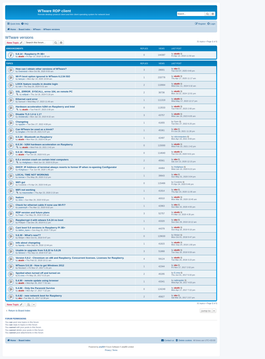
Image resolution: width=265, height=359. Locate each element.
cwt (20, 86)
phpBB (101, 347)
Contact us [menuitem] (167, 340)
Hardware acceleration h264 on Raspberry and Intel (45, 106)
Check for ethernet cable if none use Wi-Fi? (41, 205)
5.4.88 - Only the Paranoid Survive (35, 288)
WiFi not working (25, 189)
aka (175, 68)
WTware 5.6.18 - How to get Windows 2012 (40, 265)
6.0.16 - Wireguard (26, 152)
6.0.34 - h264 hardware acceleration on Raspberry (44, 144)
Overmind (22, 71)
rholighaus (27, 162)
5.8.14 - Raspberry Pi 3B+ (30, 54)
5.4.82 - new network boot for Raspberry (39, 295)
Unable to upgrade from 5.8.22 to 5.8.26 (38, 250)
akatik (21, 56)
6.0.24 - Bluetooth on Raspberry (34, 137)
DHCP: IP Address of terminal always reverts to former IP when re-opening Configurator (66, 167)
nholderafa (23, 117)
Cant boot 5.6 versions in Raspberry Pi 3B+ (40, 227)
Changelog (22, 121)
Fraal (20, 215)
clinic (20, 200)
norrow (21, 177)
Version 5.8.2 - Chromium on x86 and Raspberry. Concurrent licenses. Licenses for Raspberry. (70, 257)
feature (20, 197)
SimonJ (21, 253)
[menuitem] (24, 24)
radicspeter (179, 280)
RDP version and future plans (33, 212)
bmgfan (21, 132)
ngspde (21, 124)
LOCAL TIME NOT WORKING (32, 174)
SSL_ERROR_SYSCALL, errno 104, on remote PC (44, 91)
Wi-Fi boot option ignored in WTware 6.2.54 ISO (43, 76)
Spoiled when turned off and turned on (38, 273)
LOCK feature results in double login (37, 84)
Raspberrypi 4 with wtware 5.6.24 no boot (39, 220)
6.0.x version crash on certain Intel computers (42, 159)
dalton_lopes (24, 230)
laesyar (21, 79)
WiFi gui (20, 182)
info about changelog (28, 242)
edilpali (25, 94)
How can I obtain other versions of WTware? (41, 68)
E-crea (21, 275)
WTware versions (19, 37)
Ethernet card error (27, 99)
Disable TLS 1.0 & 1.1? (29, 114)
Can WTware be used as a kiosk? (35, 129)
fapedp (21, 245)
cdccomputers (180, 137)
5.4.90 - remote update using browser (37, 280)
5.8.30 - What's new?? (28, 235)
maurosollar (27, 193)
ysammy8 (22, 207)
